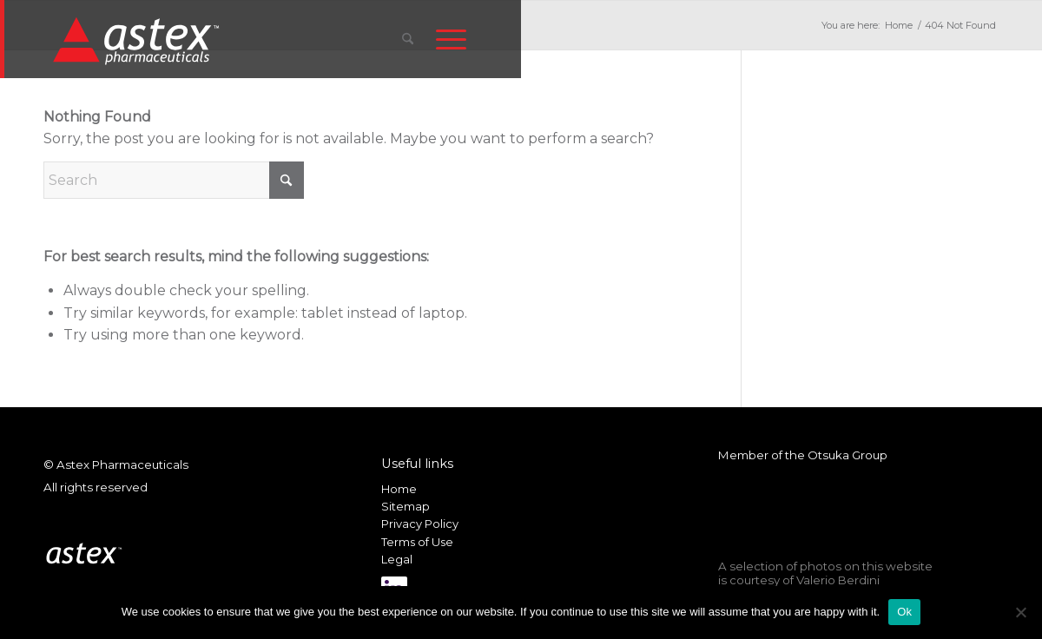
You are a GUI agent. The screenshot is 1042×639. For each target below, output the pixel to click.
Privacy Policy (419, 523)
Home (399, 489)
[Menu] (451, 39)
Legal (396, 559)
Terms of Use (417, 542)
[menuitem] (408, 39)
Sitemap (405, 506)
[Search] (408, 39)
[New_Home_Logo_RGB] (138, 40)
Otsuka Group (847, 455)
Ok (904, 611)
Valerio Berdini (838, 580)
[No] (1020, 612)
